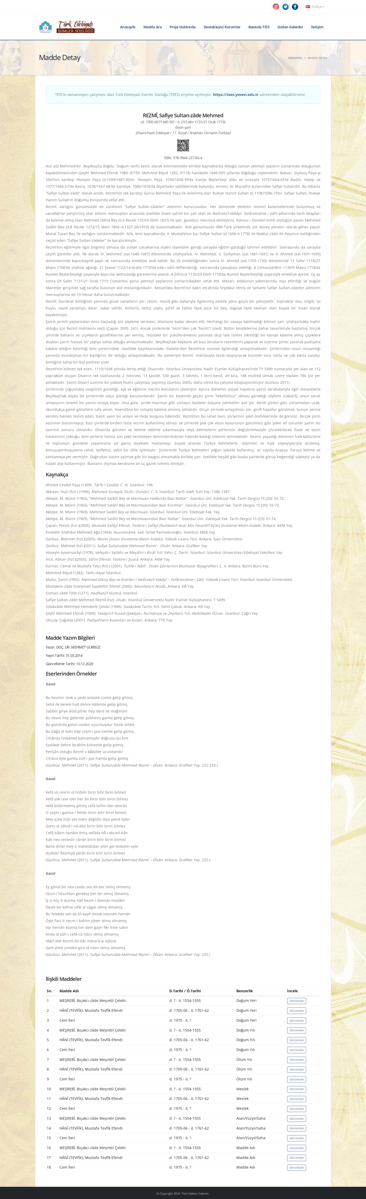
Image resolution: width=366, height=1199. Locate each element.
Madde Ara (152, 26)
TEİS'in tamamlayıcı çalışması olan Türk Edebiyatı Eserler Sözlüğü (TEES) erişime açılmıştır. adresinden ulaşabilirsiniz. (180, 94)
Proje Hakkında (183, 26)
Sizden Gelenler (290, 26)
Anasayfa (127, 26)
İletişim (317, 26)
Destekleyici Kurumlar (222, 26)
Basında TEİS (258, 26)
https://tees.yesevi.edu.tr (235, 94)
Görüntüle (297, 1001)
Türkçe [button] (315, 6)
